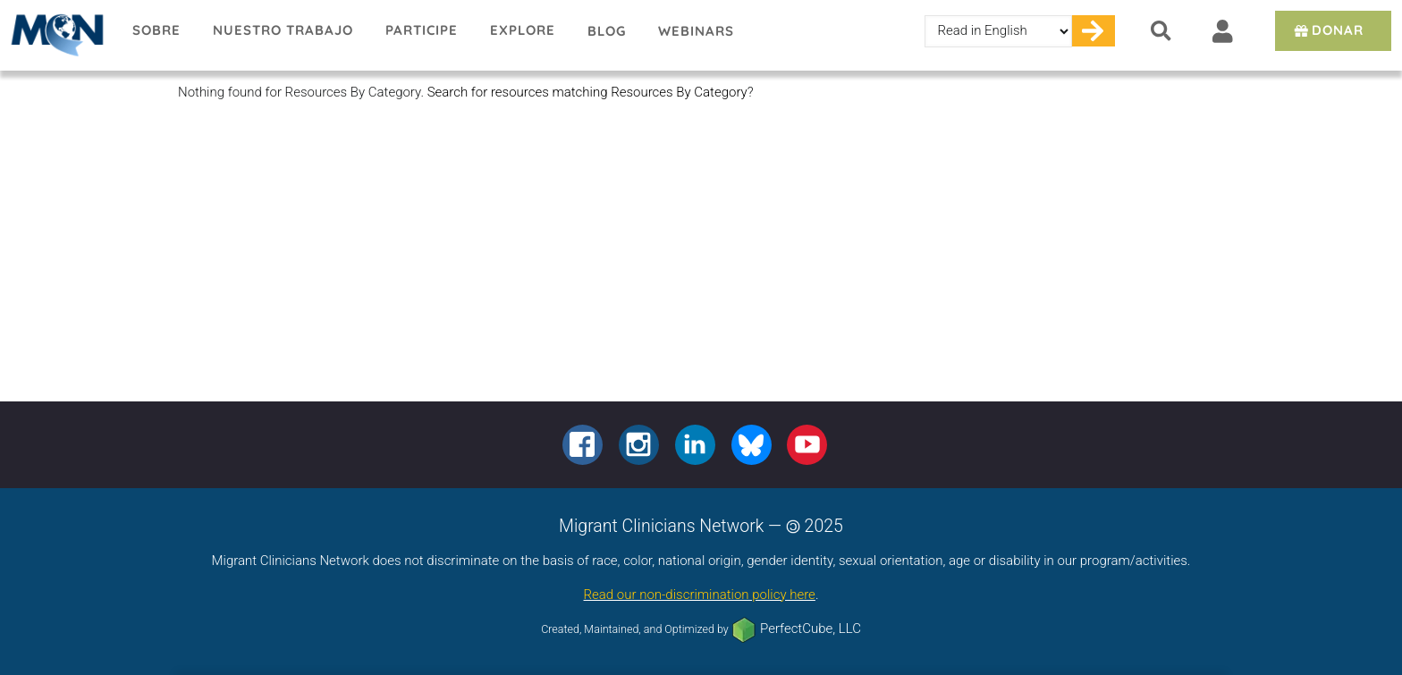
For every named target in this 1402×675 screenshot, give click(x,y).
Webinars (696, 30)
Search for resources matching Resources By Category (587, 92)
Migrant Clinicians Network (58, 35)
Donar (1327, 29)
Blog (606, 30)
